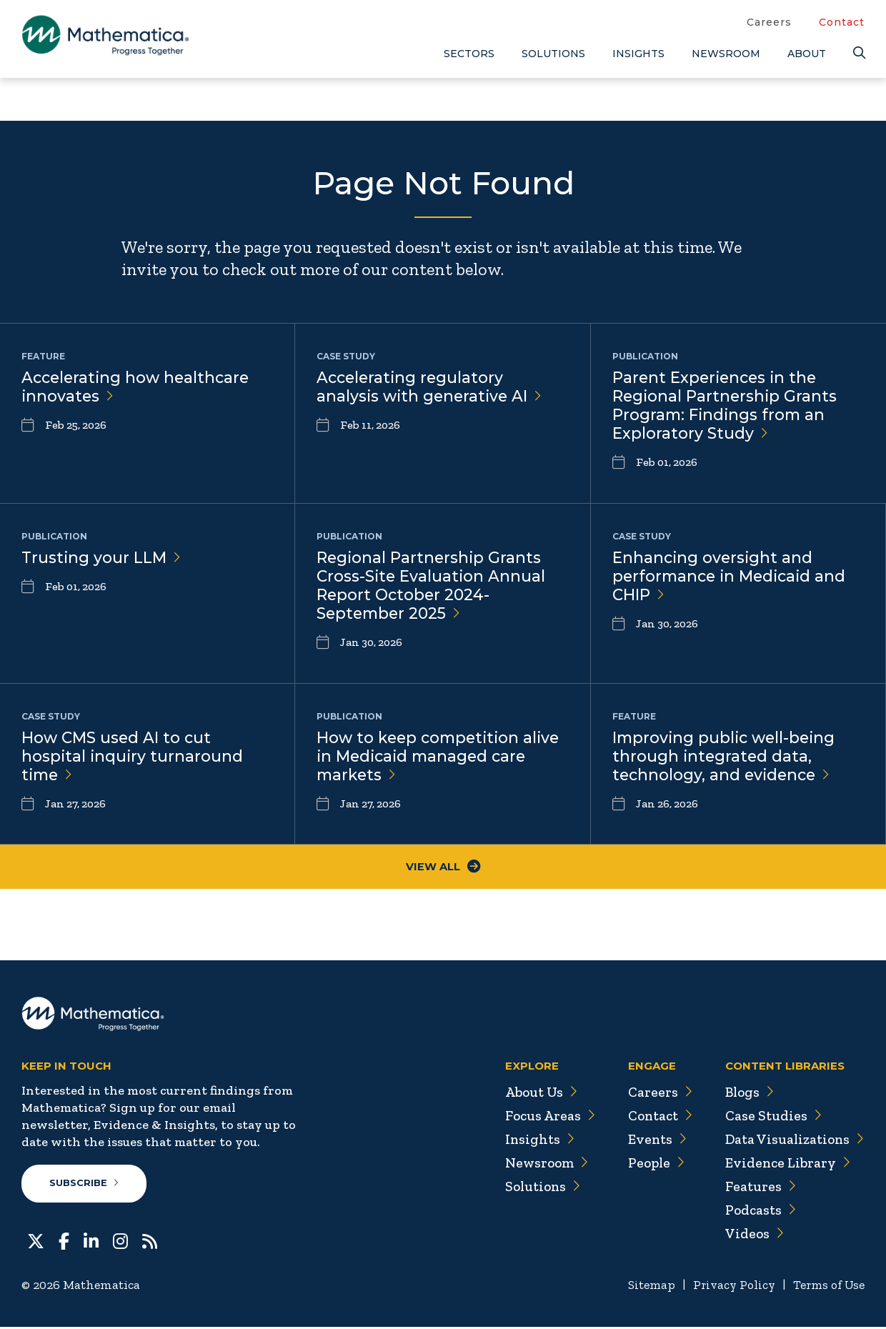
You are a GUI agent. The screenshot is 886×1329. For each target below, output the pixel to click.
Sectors (469, 53)
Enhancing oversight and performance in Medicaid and (732, 577)
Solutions (553, 53)
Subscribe (84, 1185)
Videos (751, 1235)
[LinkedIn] (91, 1242)
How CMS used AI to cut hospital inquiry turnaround (133, 757)
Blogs (746, 1093)
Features (757, 1188)
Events (650, 1141)
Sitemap (643, 1287)
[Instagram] (120, 1242)
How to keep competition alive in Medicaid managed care (442, 757)
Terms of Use (827, 1287)
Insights (638, 53)
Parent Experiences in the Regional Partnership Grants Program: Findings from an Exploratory (726, 406)
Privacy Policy (728, 1287)
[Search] (859, 53)
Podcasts (758, 1211)
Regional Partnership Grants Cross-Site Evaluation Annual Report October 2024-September (432, 586)
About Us (533, 1093)
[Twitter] (35, 1242)
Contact (842, 22)
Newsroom (726, 53)
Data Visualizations (793, 1141)
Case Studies (770, 1117)
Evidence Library (784, 1164)
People (650, 1164)
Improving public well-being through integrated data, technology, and (726, 757)
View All (443, 868)
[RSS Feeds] (149, 1242)
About (806, 53)
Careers (769, 22)
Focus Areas (542, 1117)
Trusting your (101, 557)
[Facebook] (64, 1242)
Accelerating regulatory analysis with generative (432, 387)
